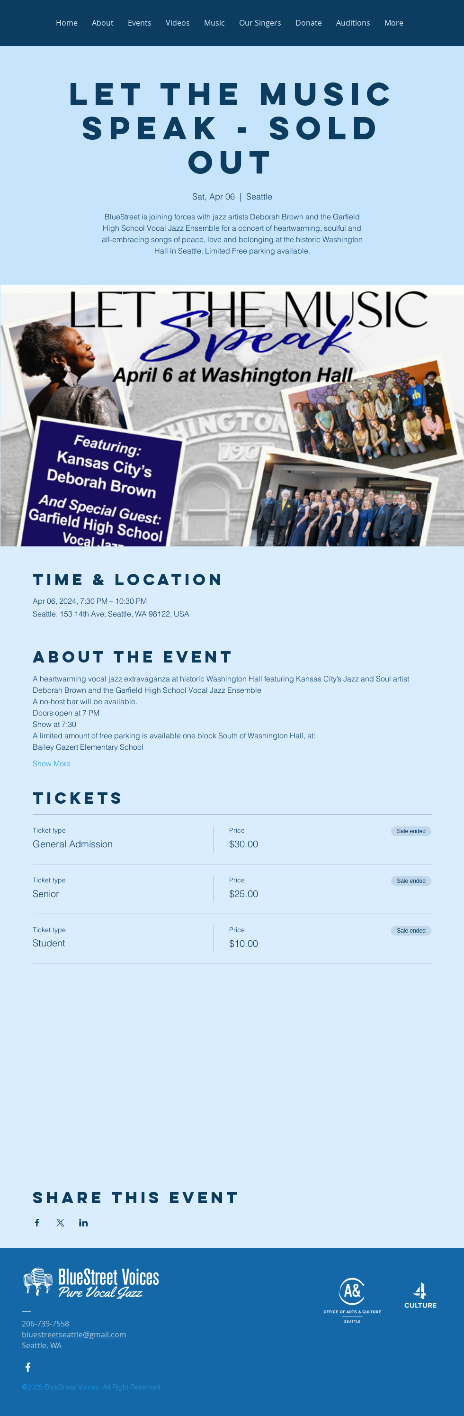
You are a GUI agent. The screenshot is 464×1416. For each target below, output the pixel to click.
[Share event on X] (60, 1222)
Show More (52, 763)
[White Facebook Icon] (28, 1367)
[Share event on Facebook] (37, 1222)
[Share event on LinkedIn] (83, 1222)
